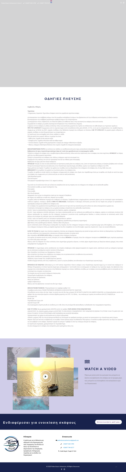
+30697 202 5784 (30, 3)
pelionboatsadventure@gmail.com (68, 440)
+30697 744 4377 (44, 3)
